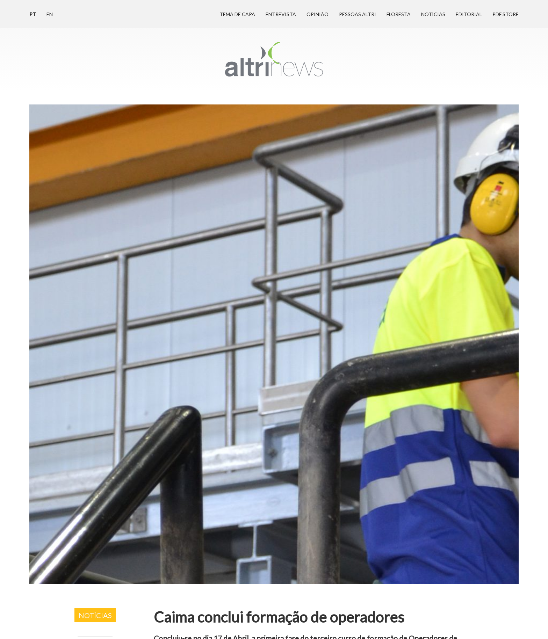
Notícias (433, 14)
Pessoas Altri (357, 14)
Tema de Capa (237, 14)
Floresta (399, 14)
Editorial (469, 14)
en (49, 14)
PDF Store (505, 14)
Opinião (318, 14)
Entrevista (281, 14)
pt (32, 14)
